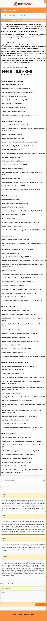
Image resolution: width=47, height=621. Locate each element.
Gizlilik (15, 614)
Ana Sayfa (4, 10)
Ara (44, 480)
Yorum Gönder (40, 604)
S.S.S (32, 614)
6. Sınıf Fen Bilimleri (12, 10)
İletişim (20, 614)
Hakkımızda (26, 614)
